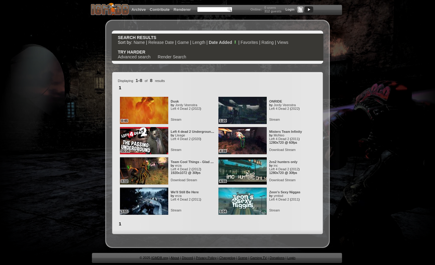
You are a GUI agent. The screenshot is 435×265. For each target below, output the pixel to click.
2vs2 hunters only (283, 162)
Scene (242, 258)
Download (276, 150)
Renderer (182, 9)
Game (183, 42)
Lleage (180, 135)
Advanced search (134, 56)
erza (178, 165)
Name (139, 42)
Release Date (161, 42)
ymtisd (278, 196)
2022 (196, 108)
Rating (268, 42)
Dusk (175, 101)
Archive (138, 9)
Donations (277, 258)
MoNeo (279, 135)
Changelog (227, 258)
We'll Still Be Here (185, 192)
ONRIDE (275, 101)
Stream (176, 119)
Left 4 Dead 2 (181, 108)
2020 (196, 139)
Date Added (223, 42)
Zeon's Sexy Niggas (285, 192)
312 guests (273, 11)
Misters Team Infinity (285, 131)
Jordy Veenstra (186, 105)
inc (276, 165)
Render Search (172, 56)
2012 (196, 169)
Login (290, 9)
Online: (256, 9)
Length (198, 42)
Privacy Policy (206, 258)
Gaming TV (258, 258)
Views (282, 42)
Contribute (160, 9)
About (174, 258)
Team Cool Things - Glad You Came (199, 162)
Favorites (249, 42)
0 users (270, 7)
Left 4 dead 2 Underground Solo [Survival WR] (207, 131)
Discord (187, 258)
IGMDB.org (159, 258)
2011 (294, 139)
